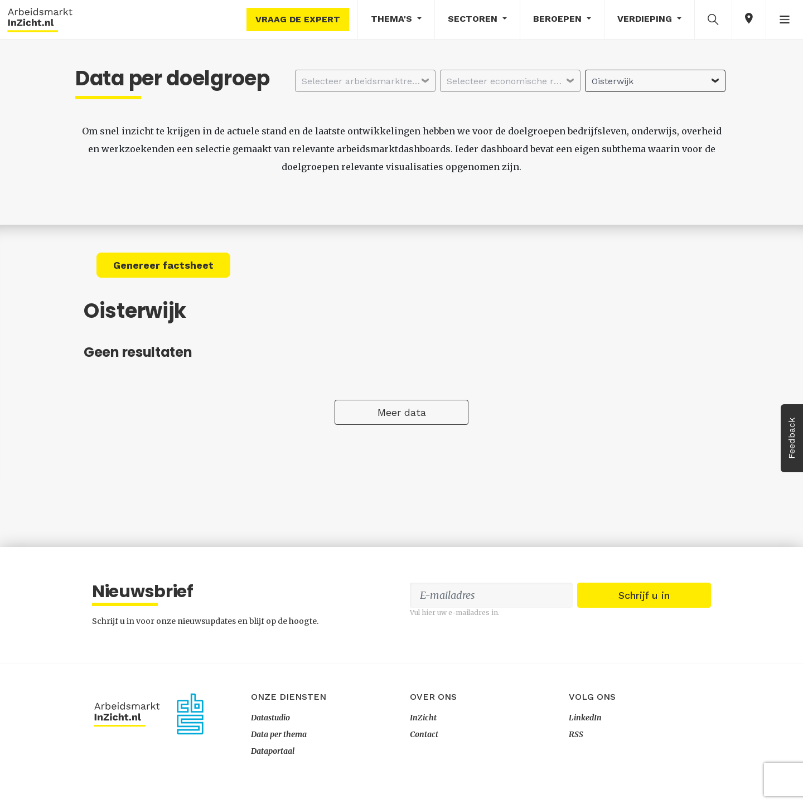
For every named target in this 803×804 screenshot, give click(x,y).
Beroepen (558, 18)
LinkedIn (585, 718)
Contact (424, 734)
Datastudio (270, 718)
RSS (576, 734)
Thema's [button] (393, 18)
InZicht (423, 718)
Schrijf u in (644, 595)
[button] (713, 19)
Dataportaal (272, 751)
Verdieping (646, 18)
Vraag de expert (297, 19)
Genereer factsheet (163, 265)
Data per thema (279, 734)
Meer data (402, 412)
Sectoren (474, 18)
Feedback (791, 438)
